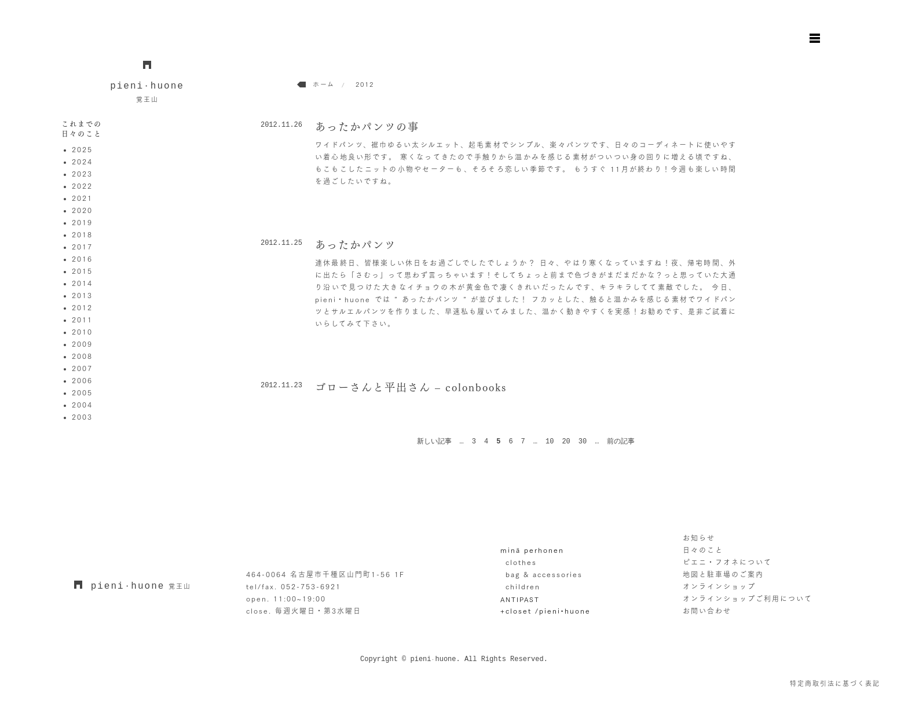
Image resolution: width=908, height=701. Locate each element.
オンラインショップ (719, 586)
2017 (82, 246)
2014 (82, 283)
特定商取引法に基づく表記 (835, 683)
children (523, 586)
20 (566, 442)
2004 (82, 404)
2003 (82, 416)
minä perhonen (532, 549)
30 (583, 442)
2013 (82, 295)
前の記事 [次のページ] (621, 442)
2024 (82, 161)
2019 (82, 222)
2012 (82, 307)
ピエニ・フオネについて (727, 562)
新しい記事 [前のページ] (434, 442)
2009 (82, 343)
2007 (82, 368)
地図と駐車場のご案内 (723, 574)
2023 (82, 173)
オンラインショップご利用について (747, 598)
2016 (82, 258)
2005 (82, 392)
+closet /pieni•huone (545, 610)
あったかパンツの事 (367, 127)
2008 (82, 356)
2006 (82, 380)
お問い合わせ (707, 610)
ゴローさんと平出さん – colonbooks (411, 387)
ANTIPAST (520, 599)
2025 (82, 149)
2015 (82, 270)
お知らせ (699, 537)
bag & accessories (544, 574)
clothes (521, 562)
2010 (82, 331)
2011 (82, 319)
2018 (82, 234)
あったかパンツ (355, 245)
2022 (82, 185)
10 (549, 442)
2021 (82, 197)
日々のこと (703, 549)
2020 (82, 210)
